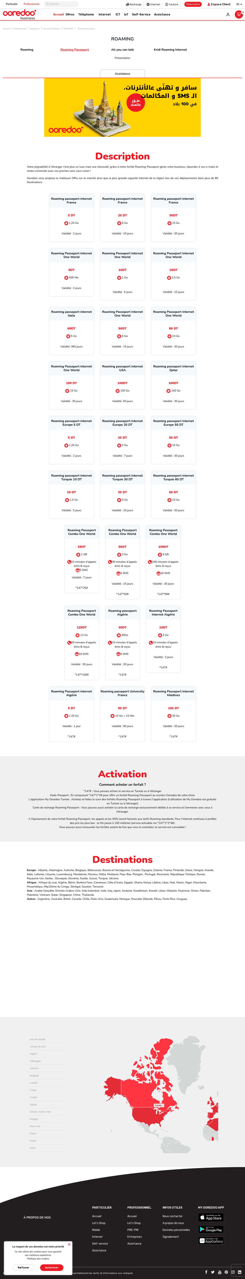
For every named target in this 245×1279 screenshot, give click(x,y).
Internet (155, 4)
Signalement (171, 1236)
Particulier (12, 4)
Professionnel (32, 4)
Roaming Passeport (74, 50)
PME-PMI (132, 1230)
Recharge (135, 4)
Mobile (96, 1230)
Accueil (96, 1216)
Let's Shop (98, 1223)
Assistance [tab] (122, 74)
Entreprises (134, 1236)
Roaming (26, 50)
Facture (173, 4)
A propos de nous (173, 1223)
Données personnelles (176, 1230)
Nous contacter (173, 1216)
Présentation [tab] (122, 58)
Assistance (99, 1250)
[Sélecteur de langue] (239, 4)
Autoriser (52, 1267)
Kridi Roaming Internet (170, 50)
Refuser (23, 1267)
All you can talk (122, 50)
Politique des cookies (38, 1258)
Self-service (100, 1243)
